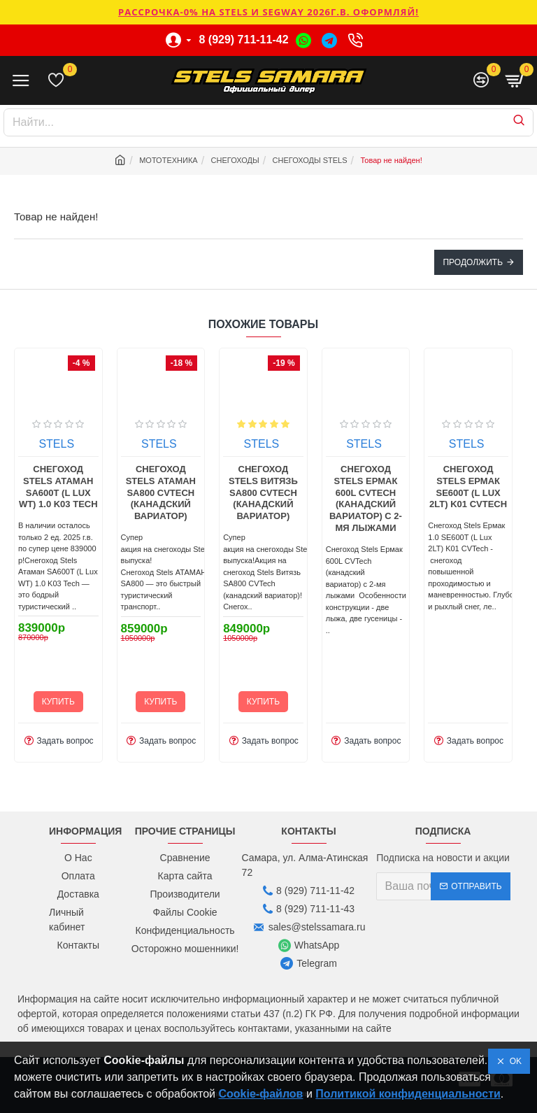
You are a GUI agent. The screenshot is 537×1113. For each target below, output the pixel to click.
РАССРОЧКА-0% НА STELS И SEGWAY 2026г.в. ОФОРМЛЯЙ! (268, 12)
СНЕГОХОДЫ (235, 160)
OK (513, 1061)
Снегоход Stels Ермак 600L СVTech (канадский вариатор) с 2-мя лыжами (437, 498)
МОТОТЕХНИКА (168, 160)
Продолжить (473, 262)
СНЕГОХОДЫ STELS (310, 160)
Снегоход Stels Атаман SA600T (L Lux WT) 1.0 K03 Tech (129, 487)
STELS (25, 444)
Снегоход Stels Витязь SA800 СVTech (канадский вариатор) (334, 493)
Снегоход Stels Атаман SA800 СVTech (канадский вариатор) (232, 493)
